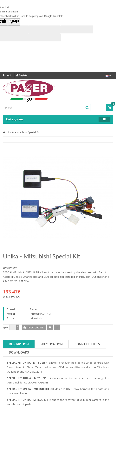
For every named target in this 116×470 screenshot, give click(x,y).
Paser (33, 309)
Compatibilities (87, 344)
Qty (5, 327)
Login (7, 75)
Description (19, 344)
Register (22, 75)
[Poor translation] (14, 21)
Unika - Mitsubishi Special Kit (23, 132)
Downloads (19, 352)
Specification (52, 344)
